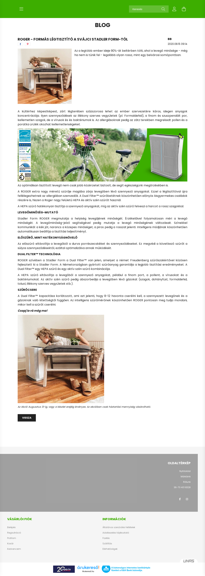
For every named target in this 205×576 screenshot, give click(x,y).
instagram (187, 499)
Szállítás (107, 543)
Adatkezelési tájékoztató (115, 533)
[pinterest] (27, 44)
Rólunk (187, 481)
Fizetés (106, 538)
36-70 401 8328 (182, 487)
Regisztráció (14, 533)
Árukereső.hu (88, 571)
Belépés (11, 527)
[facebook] (20, 44)
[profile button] (174, 9)
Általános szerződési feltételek (118, 527)
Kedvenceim (14, 549)
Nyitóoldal (185, 471)
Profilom (11, 538)
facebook (179, 499)
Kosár (10, 543)
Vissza (26, 418)
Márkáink (186, 476)
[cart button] (183, 9)
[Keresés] (149, 9)
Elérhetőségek (109, 549)
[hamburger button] (21, 9)
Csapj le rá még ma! (32, 311)
